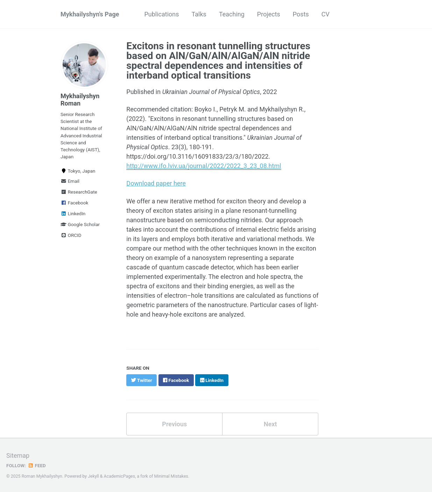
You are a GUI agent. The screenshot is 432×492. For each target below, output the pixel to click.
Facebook (74, 202)
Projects (268, 14)
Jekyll (93, 476)
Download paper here (156, 183)
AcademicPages (119, 476)
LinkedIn (73, 213)
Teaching (232, 14)
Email (70, 181)
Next (270, 424)
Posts (301, 14)
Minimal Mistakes (171, 476)
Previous (174, 424)
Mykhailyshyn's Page (90, 14)
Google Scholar (80, 224)
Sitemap (17, 455)
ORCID (71, 235)
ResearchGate (79, 192)
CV (325, 14)
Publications (161, 14)
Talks (199, 14)
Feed (37, 465)
